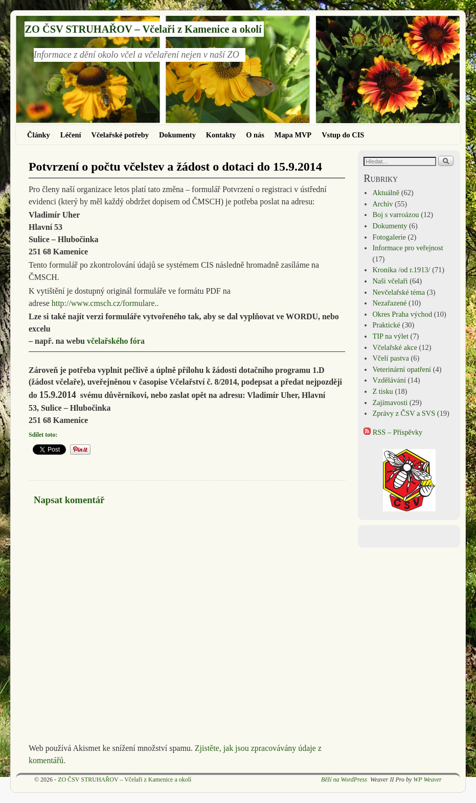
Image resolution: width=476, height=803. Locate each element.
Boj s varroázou (395, 214)
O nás (255, 135)
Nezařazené (389, 303)
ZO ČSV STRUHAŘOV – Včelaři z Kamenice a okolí (143, 29)
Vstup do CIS (343, 135)
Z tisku (382, 391)
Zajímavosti (389, 402)
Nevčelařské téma (398, 292)
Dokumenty (177, 135)
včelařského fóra (116, 341)
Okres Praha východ (402, 314)
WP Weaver (427, 779)
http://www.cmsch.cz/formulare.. (105, 303)
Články (38, 135)
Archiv (382, 204)
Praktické (386, 325)
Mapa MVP (293, 135)
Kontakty (221, 135)
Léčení (70, 135)
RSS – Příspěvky (393, 432)
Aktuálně (385, 192)
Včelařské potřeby (120, 135)
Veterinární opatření (401, 369)
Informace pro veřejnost (407, 248)
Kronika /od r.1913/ (401, 270)
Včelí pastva (390, 358)
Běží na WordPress (344, 779)
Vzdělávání (389, 380)
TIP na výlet (390, 336)
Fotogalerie (389, 237)
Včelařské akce (394, 347)
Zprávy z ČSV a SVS (403, 413)
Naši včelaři (389, 281)
